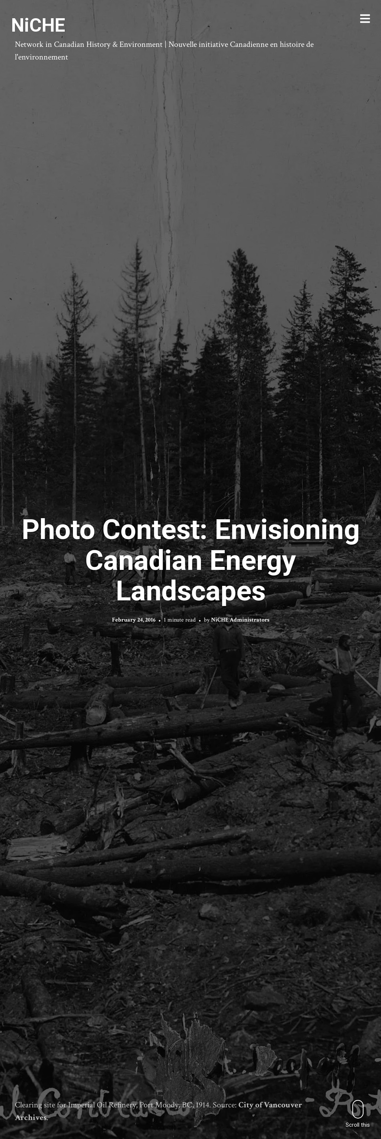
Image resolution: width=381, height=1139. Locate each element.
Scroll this (358, 1114)
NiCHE (38, 25)
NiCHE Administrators (240, 619)
